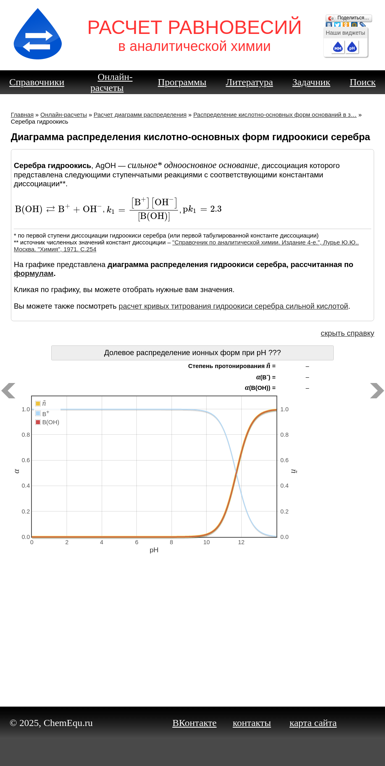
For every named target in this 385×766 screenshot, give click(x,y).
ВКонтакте (194, 723)
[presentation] (59, 209)
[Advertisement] (192, 635)
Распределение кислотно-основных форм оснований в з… (275, 114)
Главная (22, 114)
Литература (249, 82)
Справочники (36, 82)
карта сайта (313, 723)
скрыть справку (348, 333)
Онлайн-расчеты (111, 82)
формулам (33, 273)
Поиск (363, 82)
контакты (252, 723)
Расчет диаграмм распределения (140, 114)
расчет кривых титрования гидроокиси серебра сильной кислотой (233, 306)
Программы (182, 82)
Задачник (312, 82)
